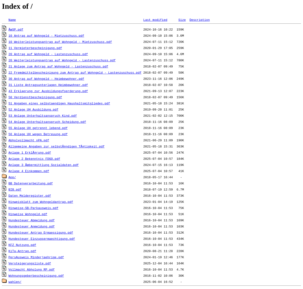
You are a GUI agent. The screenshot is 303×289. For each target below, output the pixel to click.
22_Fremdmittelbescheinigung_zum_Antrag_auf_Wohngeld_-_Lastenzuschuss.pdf (75, 72)
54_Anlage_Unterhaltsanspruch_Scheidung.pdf (47, 122)
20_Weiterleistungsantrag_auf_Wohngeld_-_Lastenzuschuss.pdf (62, 60)
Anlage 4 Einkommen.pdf (29, 171)
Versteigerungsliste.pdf (30, 263)
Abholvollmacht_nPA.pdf (29, 140)
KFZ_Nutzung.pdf (22, 245)
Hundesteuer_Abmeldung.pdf (32, 220)
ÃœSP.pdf (16, 29)
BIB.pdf (15, 189)
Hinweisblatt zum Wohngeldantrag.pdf (41, 202)
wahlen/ (15, 282)
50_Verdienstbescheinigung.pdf (35, 97)
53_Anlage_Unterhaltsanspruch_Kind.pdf (43, 115)
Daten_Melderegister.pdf (30, 195)
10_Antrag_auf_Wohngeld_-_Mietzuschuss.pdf (46, 35)
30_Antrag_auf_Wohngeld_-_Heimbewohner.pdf (46, 78)
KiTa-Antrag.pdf (22, 251)
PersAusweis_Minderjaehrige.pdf (36, 257)
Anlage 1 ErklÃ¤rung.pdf (30, 152)
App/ (12, 177)
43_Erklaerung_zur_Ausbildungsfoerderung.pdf (48, 91)
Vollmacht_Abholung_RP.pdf (32, 269)
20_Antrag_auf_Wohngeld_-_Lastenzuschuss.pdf (48, 54)
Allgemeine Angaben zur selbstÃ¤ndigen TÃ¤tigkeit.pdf (57, 146)
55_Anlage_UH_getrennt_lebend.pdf (38, 128)
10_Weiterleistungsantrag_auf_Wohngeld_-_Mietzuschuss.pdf (60, 42)
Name (12, 20)
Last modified (155, 20)
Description (199, 20)
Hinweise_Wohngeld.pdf (28, 214)
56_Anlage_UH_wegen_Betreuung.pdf (38, 134)
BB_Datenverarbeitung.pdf (31, 183)
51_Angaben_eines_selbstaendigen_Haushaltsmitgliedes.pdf (59, 103)
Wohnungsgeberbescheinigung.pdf (36, 275)
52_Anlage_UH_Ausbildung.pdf (33, 109)
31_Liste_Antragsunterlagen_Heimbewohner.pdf (48, 85)
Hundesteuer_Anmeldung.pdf (32, 226)
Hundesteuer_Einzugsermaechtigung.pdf (42, 238)
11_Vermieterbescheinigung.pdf (35, 48)
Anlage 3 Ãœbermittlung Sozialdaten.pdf (44, 165)
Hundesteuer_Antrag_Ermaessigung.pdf (41, 232)
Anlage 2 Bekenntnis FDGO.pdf (34, 158)
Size (182, 20)
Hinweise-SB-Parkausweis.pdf (33, 208)
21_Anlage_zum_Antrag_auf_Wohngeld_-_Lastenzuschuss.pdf (58, 66)
